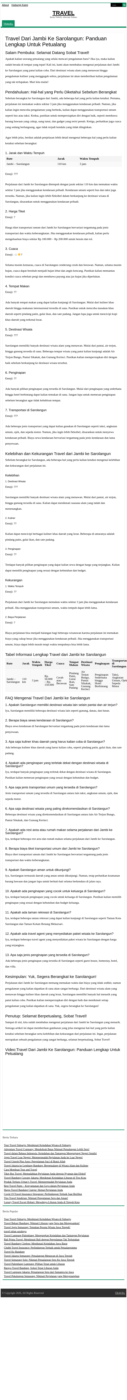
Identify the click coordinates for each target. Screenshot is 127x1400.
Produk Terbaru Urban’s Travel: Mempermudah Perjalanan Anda (38, 1181)
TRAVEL (63, 13)
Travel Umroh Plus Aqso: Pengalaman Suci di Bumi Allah (34, 1161)
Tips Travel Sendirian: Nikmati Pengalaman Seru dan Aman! (36, 1198)
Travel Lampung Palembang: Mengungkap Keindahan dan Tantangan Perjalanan (46, 1235)
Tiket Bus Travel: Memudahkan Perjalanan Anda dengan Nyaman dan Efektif (45, 1173)
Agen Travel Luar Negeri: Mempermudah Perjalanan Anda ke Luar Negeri (43, 1157)
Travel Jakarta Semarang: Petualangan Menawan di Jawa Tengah (38, 1255)
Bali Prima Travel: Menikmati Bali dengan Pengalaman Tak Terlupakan (41, 1239)
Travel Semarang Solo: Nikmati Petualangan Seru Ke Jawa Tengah (39, 1259)
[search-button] (124, 5)
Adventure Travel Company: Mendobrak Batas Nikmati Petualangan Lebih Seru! (46, 1149)
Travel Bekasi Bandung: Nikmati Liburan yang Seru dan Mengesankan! (42, 1223)
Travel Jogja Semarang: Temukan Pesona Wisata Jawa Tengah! (37, 1227)
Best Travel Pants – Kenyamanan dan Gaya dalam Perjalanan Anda (39, 1185)
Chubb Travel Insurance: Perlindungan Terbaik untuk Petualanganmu (40, 1247)
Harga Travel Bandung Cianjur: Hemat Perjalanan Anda (33, 1190)
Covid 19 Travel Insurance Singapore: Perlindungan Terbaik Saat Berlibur (43, 1194)
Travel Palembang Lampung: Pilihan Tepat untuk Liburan (34, 1263)
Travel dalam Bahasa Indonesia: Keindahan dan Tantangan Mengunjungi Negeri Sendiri (50, 1153)
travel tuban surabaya (15, 1231)
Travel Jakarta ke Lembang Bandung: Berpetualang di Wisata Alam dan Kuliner (46, 1165)
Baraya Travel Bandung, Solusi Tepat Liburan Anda (31, 1268)
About (5, 5)
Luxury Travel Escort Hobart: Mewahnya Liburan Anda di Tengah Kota (42, 1202)
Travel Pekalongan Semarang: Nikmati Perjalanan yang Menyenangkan (41, 1276)
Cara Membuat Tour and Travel (20, 1169)
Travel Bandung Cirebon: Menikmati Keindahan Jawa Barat (35, 1243)
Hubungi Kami (19, 5)
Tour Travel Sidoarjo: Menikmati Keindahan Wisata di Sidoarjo (37, 1145)
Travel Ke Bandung (14, 1251)
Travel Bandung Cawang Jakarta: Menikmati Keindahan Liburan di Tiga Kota (45, 1177)
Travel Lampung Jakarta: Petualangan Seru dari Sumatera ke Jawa (39, 1272)
